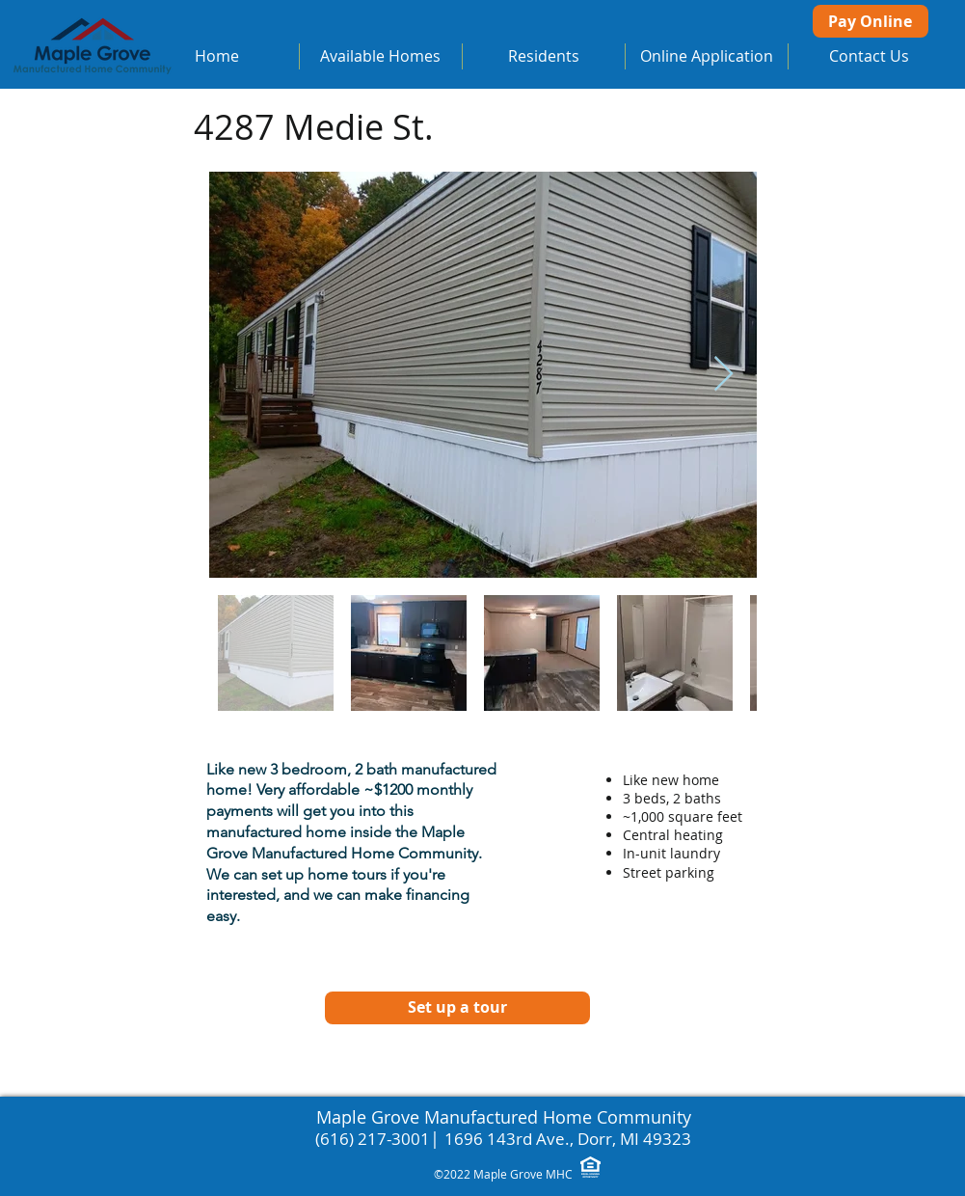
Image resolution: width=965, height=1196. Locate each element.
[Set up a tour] (457, 1008)
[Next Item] (723, 375)
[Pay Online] (870, 21)
